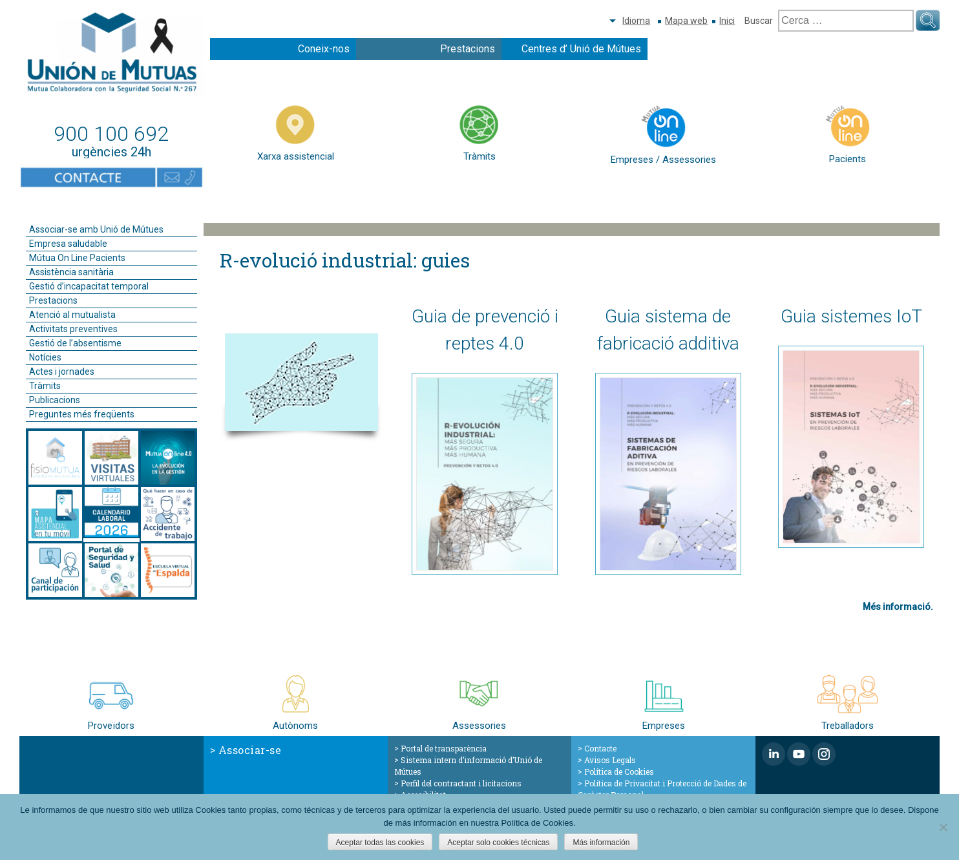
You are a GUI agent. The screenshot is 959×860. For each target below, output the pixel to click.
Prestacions (467, 49)
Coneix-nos (324, 49)
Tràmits (45, 386)
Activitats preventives (73, 329)
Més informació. (898, 607)
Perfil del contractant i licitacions (461, 783)
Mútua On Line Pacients (77, 258)
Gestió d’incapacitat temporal (89, 286)
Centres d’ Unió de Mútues (581, 49)
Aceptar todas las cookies (380, 842)
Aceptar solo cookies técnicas (498, 842)
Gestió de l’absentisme (75, 343)
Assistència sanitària (71, 272)
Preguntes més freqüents (81, 414)
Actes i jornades (61, 371)
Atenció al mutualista (72, 314)
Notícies (45, 357)
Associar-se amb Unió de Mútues (96, 229)
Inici (727, 21)
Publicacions (54, 400)
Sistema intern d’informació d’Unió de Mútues (468, 766)
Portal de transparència (444, 748)
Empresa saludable (68, 243)
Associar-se (250, 750)
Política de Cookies (619, 771)
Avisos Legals (610, 760)
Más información (601, 842)
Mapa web (686, 21)
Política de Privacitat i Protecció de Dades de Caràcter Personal (662, 789)
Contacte (600, 748)
